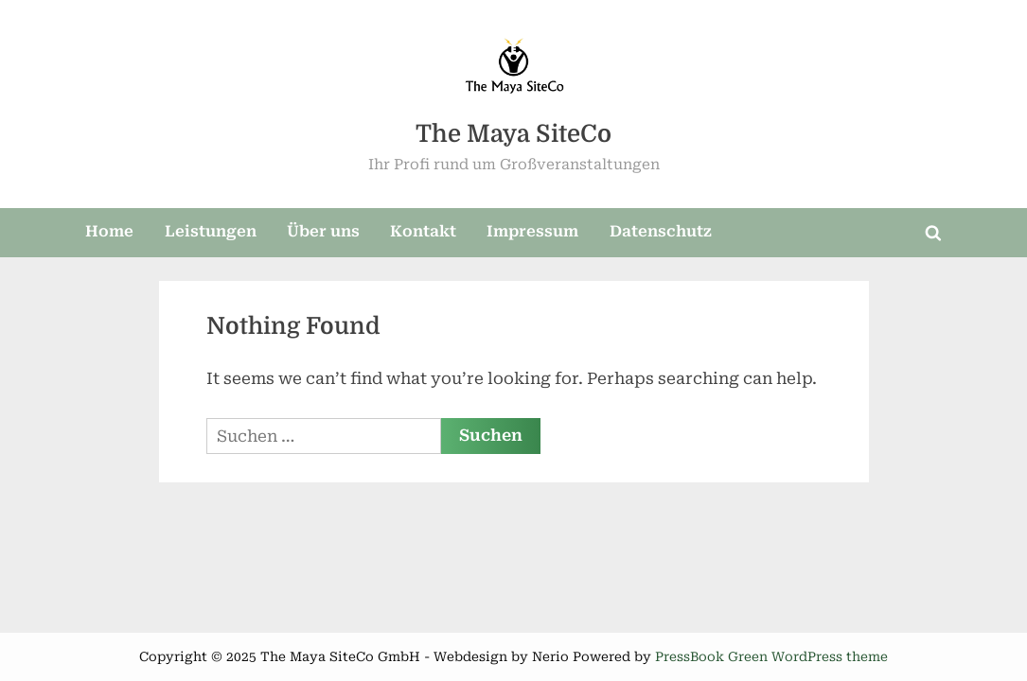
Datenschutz (661, 231)
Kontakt (423, 231)
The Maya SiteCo (513, 134)
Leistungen (211, 231)
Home (109, 231)
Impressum (532, 231)
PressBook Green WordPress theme (771, 656)
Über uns (323, 231)
